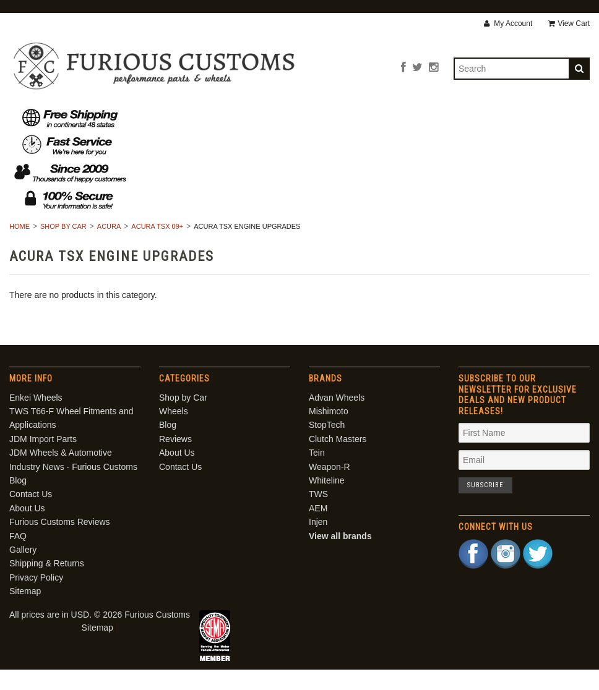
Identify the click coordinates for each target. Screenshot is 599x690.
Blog (266, 117)
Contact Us (457, 117)
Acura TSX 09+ (157, 247)
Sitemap (25, 611)
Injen (318, 543)
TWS (318, 515)
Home (19, 247)
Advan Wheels (336, 418)
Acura (109, 247)
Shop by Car (143, 117)
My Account (508, 23)
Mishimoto (328, 432)
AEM (318, 529)
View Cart (569, 23)
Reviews (321, 117)
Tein (317, 474)
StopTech (327, 446)
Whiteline (327, 501)
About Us (385, 117)
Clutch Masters (337, 459)
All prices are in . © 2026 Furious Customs (99, 636)
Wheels (214, 117)
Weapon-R (329, 487)
